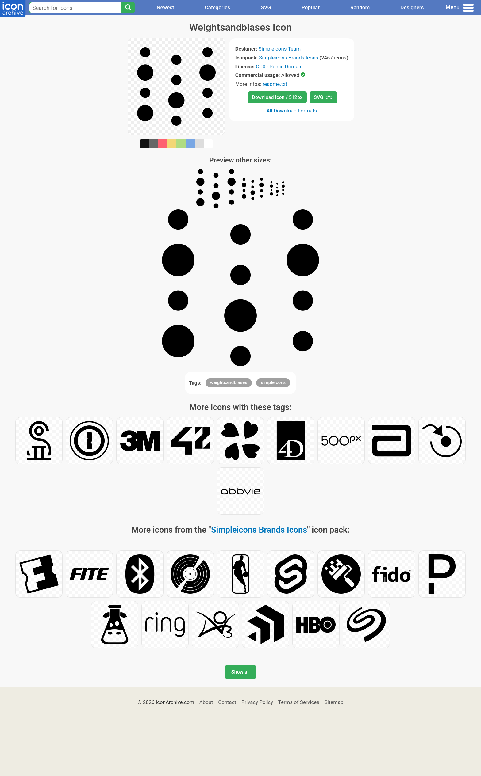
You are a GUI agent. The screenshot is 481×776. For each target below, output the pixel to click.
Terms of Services (298, 702)
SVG (266, 7)
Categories (217, 7)
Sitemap (334, 702)
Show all (240, 672)
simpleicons (273, 382)
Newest (165, 7)
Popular (311, 7)
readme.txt (275, 84)
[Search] (128, 7)
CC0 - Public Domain (279, 66)
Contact (227, 702)
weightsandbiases (228, 382)
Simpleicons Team (280, 49)
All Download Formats (292, 111)
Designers (412, 7)
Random (360, 7)
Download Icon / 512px (277, 97)
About (206, 702)
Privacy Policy (257, 702)
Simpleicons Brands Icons (288, 58)
